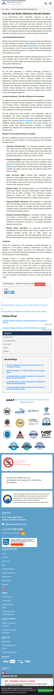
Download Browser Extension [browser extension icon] (13, 533)
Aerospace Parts (8, 337)
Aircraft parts (7, 344)
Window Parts (7, 577)
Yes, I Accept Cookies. (44, 690)
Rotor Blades (6, 581)
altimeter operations (26, 121)
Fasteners (6, 351)
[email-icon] (3, 529)
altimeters (9, 166)
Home (4, 553)
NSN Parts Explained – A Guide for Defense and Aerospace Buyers (26, 371)
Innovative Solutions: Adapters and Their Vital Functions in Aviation (24, 328)
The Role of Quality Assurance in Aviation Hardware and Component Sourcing (24, 321)
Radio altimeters (31, 43)
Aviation (6, 347)
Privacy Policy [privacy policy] (7, 597)
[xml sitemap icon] (3, 588)
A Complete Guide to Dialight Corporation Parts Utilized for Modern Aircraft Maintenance (26, 377)
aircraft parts (40, 284)
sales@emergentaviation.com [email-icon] (15, 524)
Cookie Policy (6, 601)
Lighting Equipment (8, 573)
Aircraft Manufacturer (9, 340)
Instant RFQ (6, 642)
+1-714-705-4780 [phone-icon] (13, 529)
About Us (5, 557)
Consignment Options (9, 652)
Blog (7, 9)
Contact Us (5, 561)
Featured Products (8, 569)
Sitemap (5, 584)
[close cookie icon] (52, 690)
